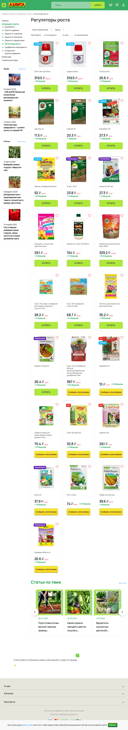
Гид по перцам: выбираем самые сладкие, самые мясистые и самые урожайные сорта (12, 233)
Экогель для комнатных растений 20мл (109, 304)
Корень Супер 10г (41, 366)
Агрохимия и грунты (10, 24)
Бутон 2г (38, 495)
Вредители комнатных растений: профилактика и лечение (105, 626)
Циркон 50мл (72, 71)
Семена (5, 20)
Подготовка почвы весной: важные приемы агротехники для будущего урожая (48, 626)
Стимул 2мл (104, 71)
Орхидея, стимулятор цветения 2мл (43, 245)
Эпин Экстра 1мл (74, 432)
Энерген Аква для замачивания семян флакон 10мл (43, 435)
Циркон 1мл (104, 432)
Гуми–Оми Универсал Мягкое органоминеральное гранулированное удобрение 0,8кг (76, 371)
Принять (112, 725)
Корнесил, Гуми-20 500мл (78, 244)
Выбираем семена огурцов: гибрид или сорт (12, 167)
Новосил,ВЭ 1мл (106, 186)
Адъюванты (10, 27)
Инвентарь (6, 57)
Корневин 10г (105, 129)
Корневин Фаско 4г (42, 552)
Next (122, 613)
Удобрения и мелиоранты (16, 47)
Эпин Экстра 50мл (42, 71)
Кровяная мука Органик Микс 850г (109, 245)
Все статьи (22, 142)
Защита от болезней (13, 37)
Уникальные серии (10, 60)
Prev (35, 613)
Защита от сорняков (13, 33)
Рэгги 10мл (71, 495)
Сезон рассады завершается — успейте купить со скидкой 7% (14, 127)
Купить (46, 88)
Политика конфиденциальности (64, 714)
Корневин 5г (104, 366)
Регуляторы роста (12, 44)
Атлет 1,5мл (72, 186)
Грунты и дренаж (12, 30)
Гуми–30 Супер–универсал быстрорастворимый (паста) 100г (46, 306)
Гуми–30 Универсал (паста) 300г (75, 304)
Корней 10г (71, 129)
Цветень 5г (39, 129)
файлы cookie (27, 725)
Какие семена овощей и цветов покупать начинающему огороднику (76, 626)
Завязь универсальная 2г (45, 186)
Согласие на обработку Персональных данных (64, 710)
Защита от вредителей (14, 40)
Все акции (22, 69)
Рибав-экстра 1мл (107, 495)
